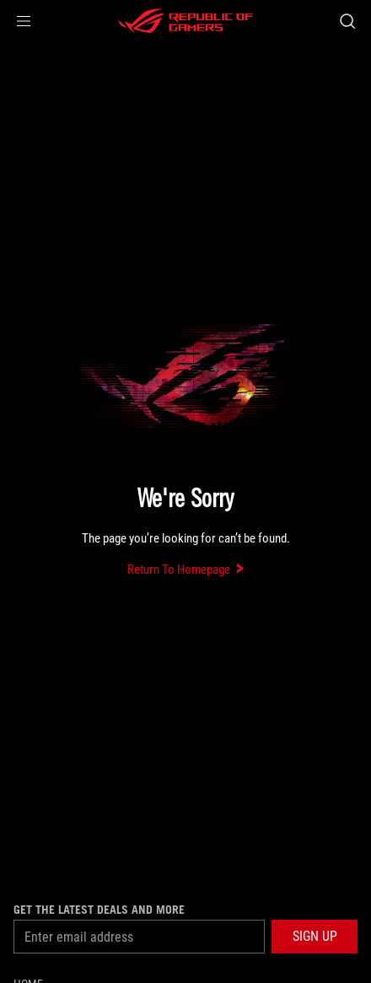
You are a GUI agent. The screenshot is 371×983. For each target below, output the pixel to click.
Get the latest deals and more (99, 909)
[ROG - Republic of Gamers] (185, 21)
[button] (23, 21)
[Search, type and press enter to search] (347, 21)
